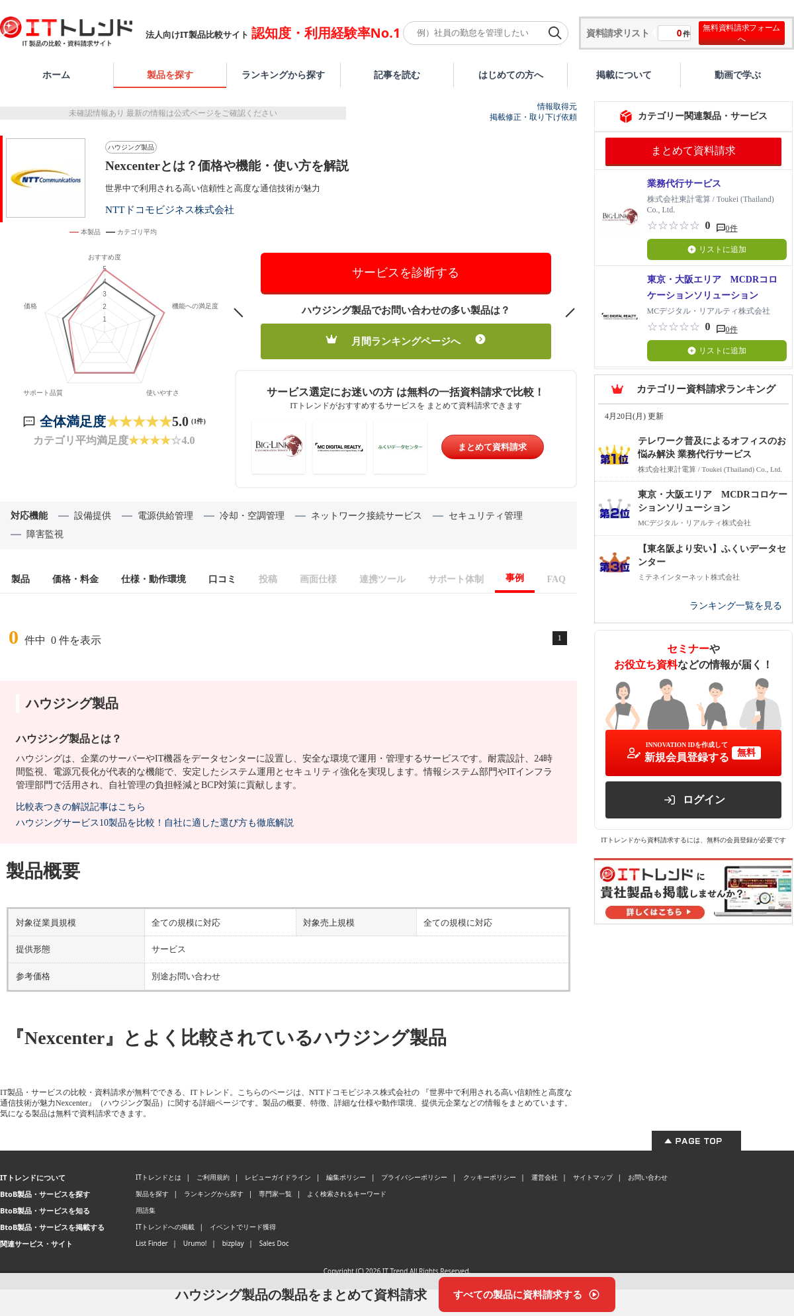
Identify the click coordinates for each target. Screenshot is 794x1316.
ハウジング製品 (131, 147)
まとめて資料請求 (492, 447)
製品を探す (170, 74)
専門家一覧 (275, 1193)
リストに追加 (716, 249)
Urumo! (195, 1243)
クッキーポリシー (489, 1177)
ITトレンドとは (158, 1177)
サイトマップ (593, 1177)
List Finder (152, 1243)
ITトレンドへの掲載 (165, 1226)
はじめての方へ (510, 74)
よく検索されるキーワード (346, 1193)
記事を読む (397, 74)
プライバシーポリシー (414, 1177)
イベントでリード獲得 (243, 1226)
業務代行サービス (684, 184)
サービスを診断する (405, 272)
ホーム (56, 74)
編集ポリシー (346, 1177)
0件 (732, 228)
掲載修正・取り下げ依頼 (533, 117)
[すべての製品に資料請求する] (527, 1294)
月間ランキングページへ (406, 340)
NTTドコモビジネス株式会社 (169, 209)
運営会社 (544, 1177)
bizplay (233, 1243)
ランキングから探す (283, 74)
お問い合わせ (648, 1177)
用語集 (145, 1210)
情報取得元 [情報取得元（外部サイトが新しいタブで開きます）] (557, 106)
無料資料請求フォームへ (741, 33)
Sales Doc (274, 1243)
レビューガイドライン (278, 1177)
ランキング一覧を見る (735, 606)
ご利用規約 (213, 1177)
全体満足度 (73, 421)
